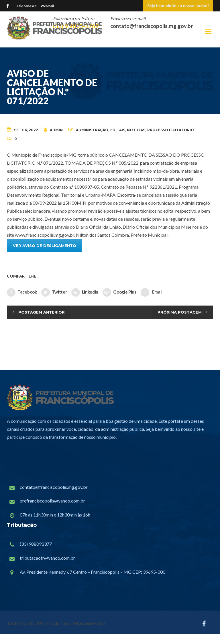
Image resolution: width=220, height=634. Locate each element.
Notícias (136, 130)
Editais (117, 130)
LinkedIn (85, 292)
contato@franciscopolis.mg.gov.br (54, 487)
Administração (92, 130)
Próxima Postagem (180, 312)
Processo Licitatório (170, 130)
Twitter (54, 292)
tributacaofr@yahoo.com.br (47, 558)
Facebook (22, 292)
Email (151, 292)
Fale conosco (27, 6)
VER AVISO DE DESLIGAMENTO (44, 245)
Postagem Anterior (41, 312)
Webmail (47, 6)
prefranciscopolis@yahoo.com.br (52, 500)
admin (53, 129)
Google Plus (119, 292)
